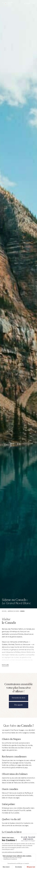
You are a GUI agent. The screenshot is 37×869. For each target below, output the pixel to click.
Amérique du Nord (13, 611)
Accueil (4, 611)
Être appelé (18, 705)
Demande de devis (18, 698)
